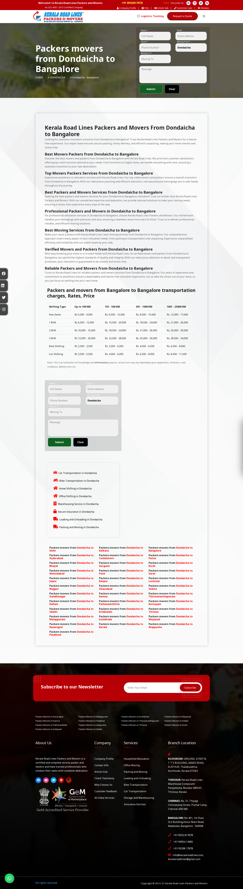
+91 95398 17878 (183, 848)
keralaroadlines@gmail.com (184, 859)
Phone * (144, 42)
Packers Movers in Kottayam (48, 729)
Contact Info (101, 765)
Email (179, 30)
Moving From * (183, 42)
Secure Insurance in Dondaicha (76, 511)
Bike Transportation (136, 784)
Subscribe (190, 687)
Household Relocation (136, 758)
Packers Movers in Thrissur (134, 725)
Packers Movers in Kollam (176, 720)
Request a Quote (182, 16)
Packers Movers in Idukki (90, 729)
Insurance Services (135, 804)
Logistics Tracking (150, 16)
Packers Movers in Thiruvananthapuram (140, 720)
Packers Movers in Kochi (176, 725)
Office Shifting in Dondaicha (75, 496)
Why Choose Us (103, 784)
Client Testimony (104, 778)
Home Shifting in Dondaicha (75, 488)
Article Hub (101, 771)
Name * (144, 30)
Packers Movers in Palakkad (92, 720)
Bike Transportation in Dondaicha (79, 480)
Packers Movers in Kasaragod (49, 716)
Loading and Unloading (137, 778)
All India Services (104, 797)
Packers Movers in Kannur (47, 720)
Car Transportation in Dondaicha (77, 473)
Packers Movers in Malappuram (93, 716)
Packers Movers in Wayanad (178, 716)
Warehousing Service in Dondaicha (78, 504)
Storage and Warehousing (139, 797)
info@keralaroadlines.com (188, 855)
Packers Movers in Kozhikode (135, 716)
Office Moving (132, 765)
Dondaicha (57, 77)
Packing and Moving (135, 771)
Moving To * (146, 53)
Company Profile (104, 758)
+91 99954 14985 (183, 841)
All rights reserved (46, 883)
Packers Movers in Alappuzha (92, 725)
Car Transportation (135, 791)
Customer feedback (105, 791)
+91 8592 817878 (183, 835)
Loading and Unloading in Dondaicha (80, 519)
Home (39, 77)
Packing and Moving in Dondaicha (79, 527)
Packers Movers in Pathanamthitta (51, 725)
